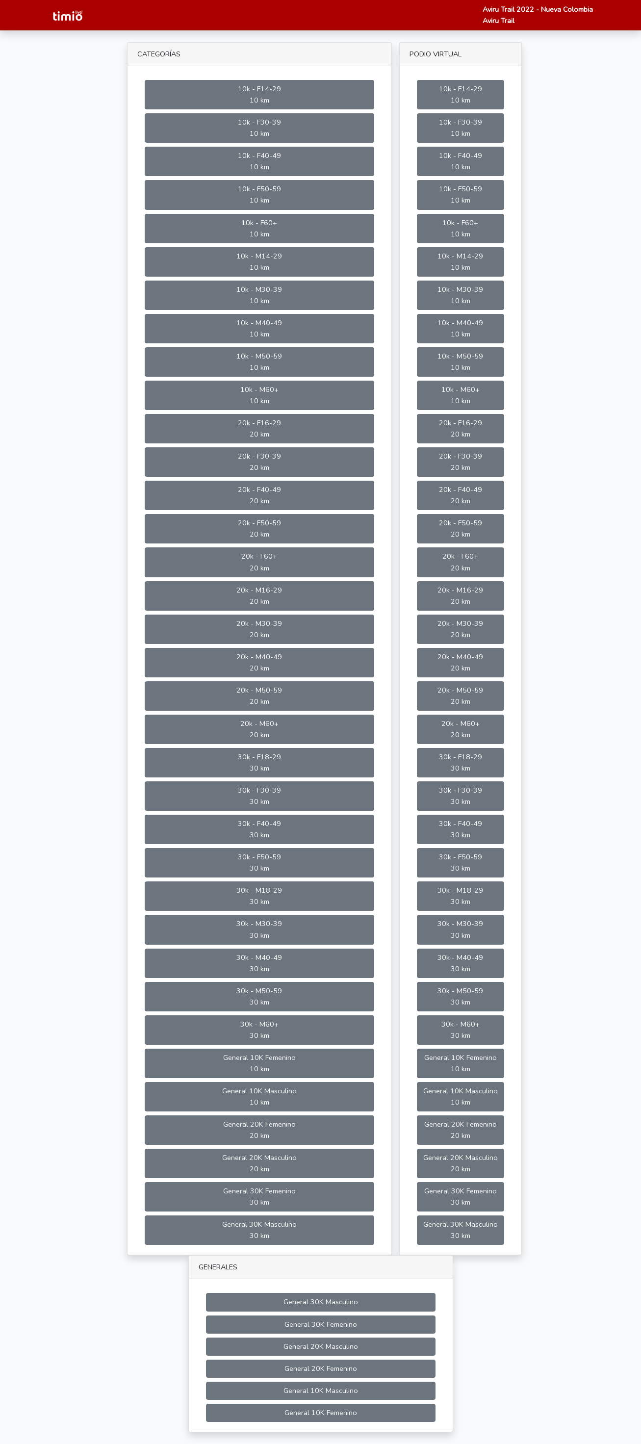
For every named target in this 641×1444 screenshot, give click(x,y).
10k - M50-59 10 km (259, 361)
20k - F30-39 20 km (259, 461)
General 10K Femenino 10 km (259, 1063)
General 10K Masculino (320, 1390)
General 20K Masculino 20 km (259, 1163)
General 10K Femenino (320, 1413)
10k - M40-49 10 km (259, 328)
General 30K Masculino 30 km (259, 1229)
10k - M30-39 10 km (259, 295)
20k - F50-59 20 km (259, 528)
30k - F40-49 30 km (259, 829)
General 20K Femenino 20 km (259, 1129)
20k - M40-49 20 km (259, 662)
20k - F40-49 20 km (259, 495)
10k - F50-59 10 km (259, 194)
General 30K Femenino (320, 1324)
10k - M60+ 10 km (259, 395)
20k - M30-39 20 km (259, 629)
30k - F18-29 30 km (259, 762)
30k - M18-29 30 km (259, 895)
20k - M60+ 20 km (259, 729)
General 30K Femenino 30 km (259, 1196)
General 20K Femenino (320, 1368)
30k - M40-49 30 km (259, 963)
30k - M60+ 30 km (259, 1029)
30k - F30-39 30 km (259, 795)
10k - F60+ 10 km (259, 228)
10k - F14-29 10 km (259, 94)
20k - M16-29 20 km (259, 595)
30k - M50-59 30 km (259, 996)
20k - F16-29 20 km (259, 428)
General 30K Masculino (320, 1302)
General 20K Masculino (320, 1346)
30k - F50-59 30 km (259, 862)
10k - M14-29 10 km (259, 261)
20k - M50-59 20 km (259, 695)
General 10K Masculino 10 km (259, 1096)
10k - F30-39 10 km (259, 127)
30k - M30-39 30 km (259, 929)
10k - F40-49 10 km (259, 161)
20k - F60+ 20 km (259, 561)
